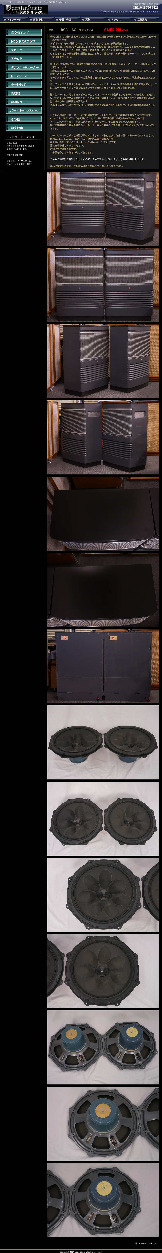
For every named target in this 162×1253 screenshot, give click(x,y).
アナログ (24, 58)
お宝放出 (24, 127)
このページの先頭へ (146, 1243)
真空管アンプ (24, 32)
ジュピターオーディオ (30, 9)
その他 (24, 119)
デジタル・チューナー (24, 67)
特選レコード (24, 101)
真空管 (24, 93)
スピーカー (24, 49)
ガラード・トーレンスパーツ (24, 110)
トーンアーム (24, 75)
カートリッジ (24, 84)
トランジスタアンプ (24, 41)
